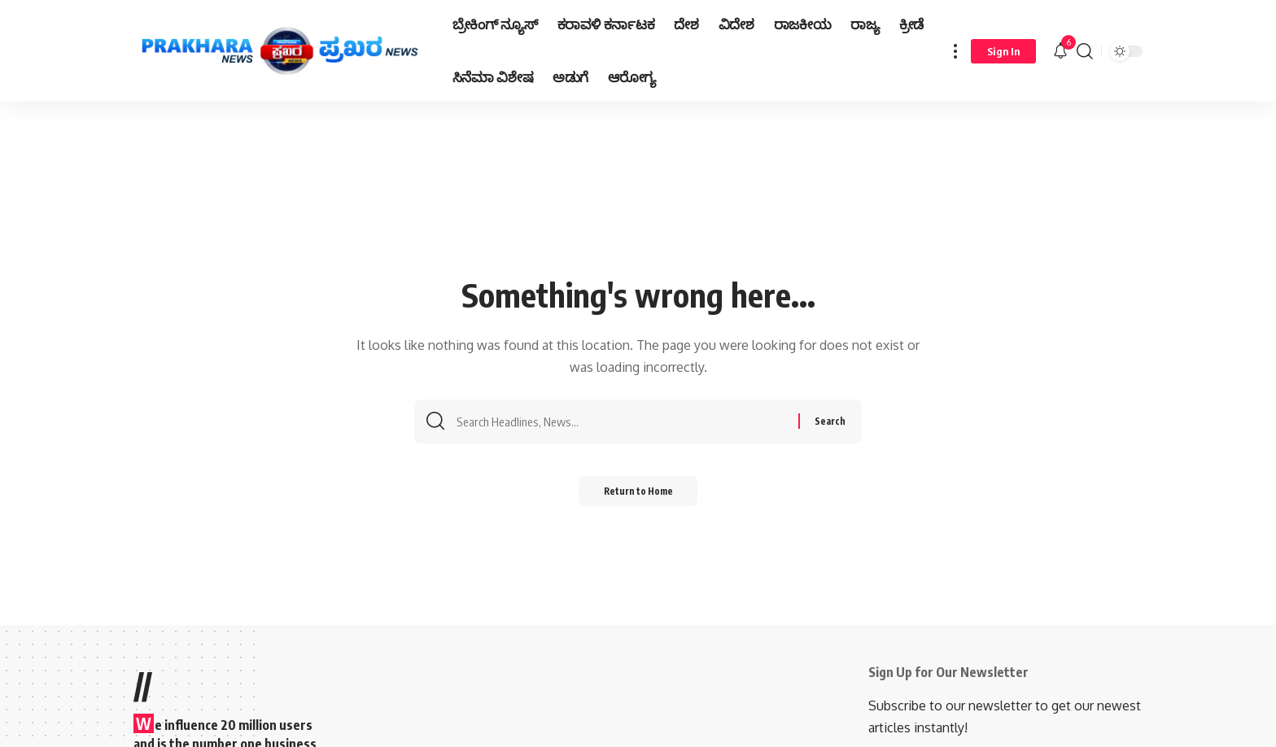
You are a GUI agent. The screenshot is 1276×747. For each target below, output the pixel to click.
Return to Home (638, 496)
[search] (1085, 51)
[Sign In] (1003, 51)
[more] (955, 51)
